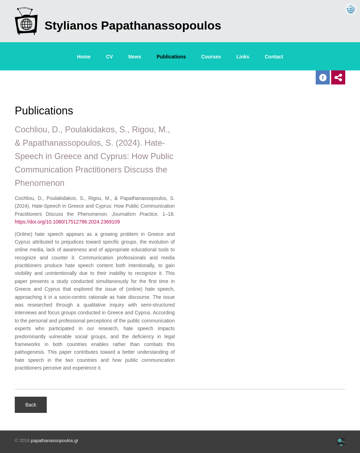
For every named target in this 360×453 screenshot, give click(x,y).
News (134, 56)
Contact (274, 56)
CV (109, 56)
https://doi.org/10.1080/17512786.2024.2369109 (67, 222)
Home (84, 56)
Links (243, 56)
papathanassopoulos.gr (54, 440)
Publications (171, 56)
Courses (211, 56)
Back (30, 405)
